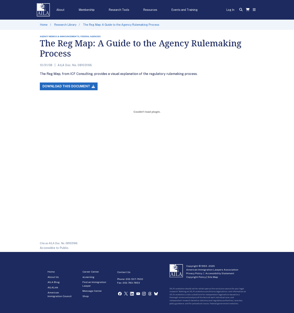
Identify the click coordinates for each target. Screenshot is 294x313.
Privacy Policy (194, 273)
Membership (87, 9)
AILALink (53, 287)
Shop (85, 296)
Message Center (92, 291)
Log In (230, 9)
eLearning (88, 277)
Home (44, 24)
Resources (150, 9)
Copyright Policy (196, 277)
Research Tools (119, 9)
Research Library (65, 24)
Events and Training (184, 9)
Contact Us (123, 272)
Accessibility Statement (219, 273)
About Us (53, 277)
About (60, 9)
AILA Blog (54, 282)
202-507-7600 (134, 279)
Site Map (213, 277)
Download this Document (68, 86)
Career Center (90, 271)
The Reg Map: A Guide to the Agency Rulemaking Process (121, 24)
